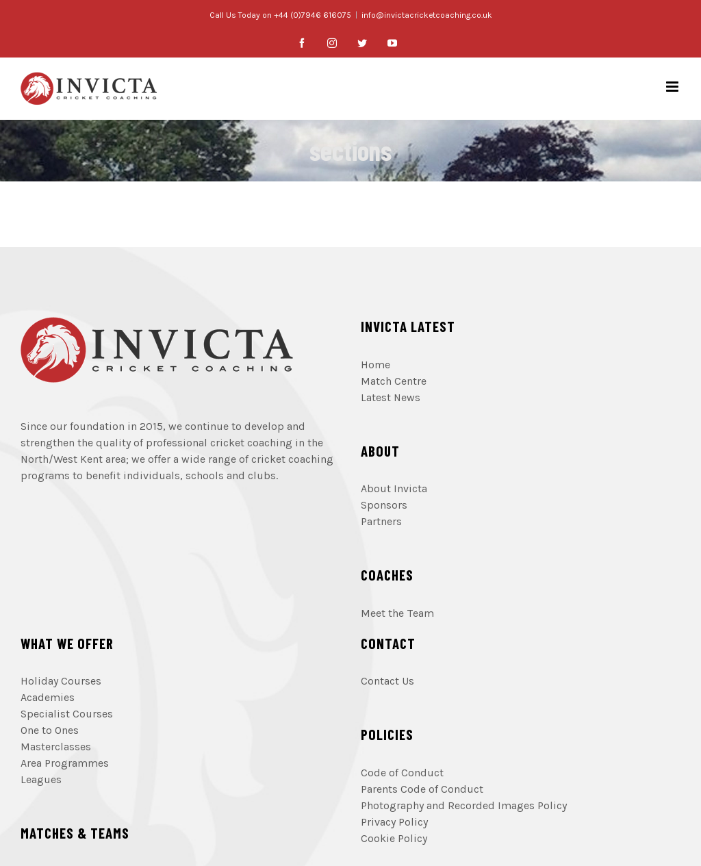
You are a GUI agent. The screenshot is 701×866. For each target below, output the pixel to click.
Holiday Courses (61, 680)
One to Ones (50, 730)
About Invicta (394, 488)
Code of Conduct (402, 772)
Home (375, 364)
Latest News (390, 397)
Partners (381, 521)
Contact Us (387, 680)
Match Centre (393, 380)
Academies (48, 697)
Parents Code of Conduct (422, 788)
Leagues (41, 779)
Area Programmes (65, 762)
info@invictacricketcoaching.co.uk (426, 15)
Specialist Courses (67, 713)
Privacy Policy (394, 821)
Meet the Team (397, 613)
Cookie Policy (394, 838)
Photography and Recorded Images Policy (464, 805)
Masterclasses (56, 746)
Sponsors (384, 504)
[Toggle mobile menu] (673, 86)
